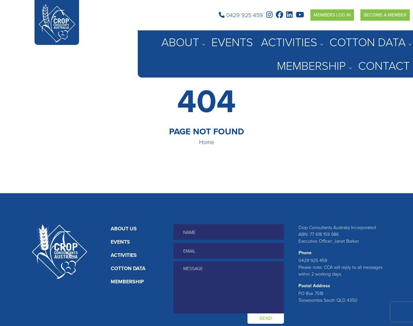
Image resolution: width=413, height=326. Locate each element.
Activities (289, 38)
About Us (124, 228)
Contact (400, 38)
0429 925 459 (241, 15)
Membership (365, 38)
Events (262, 38)
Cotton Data (326, 38)
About (236, 38)
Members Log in (332, 15)
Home (206, 142)
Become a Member (385, 15)
